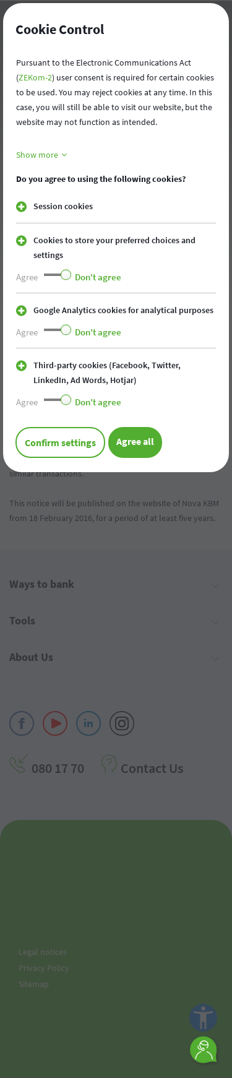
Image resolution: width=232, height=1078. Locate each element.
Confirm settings (60, 442)
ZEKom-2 (35, 77)
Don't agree (98, 277)
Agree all (135, 441)
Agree (27, 277)
